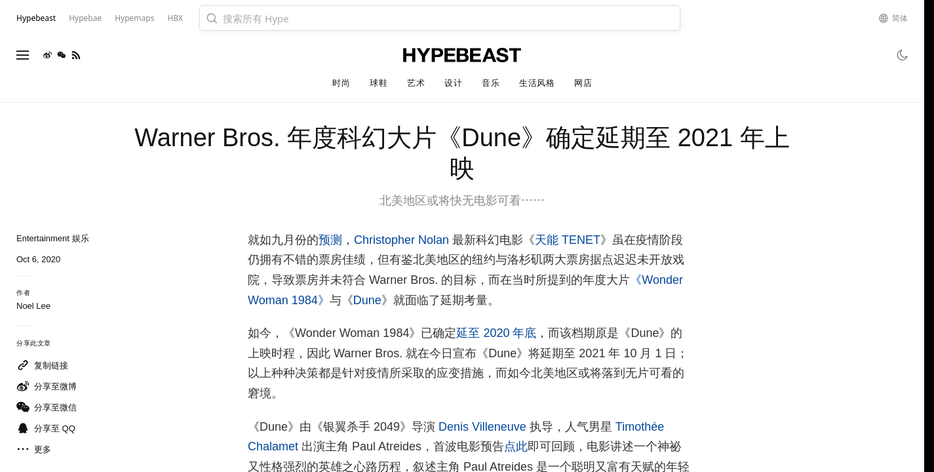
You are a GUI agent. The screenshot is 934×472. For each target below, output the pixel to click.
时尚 (341, 83)
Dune (367, 300)
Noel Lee (33, 306)
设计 (453, 83)
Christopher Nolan (401, 239)
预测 (330, 239)
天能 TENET (567, 239)
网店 (583, 83)
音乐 (490, 83)
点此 (516, 446)
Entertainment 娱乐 (52, 238)
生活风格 (537, 83)
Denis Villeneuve (482, 426)
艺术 (416, 83)
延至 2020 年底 (496, 333)
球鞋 (378, 83)
